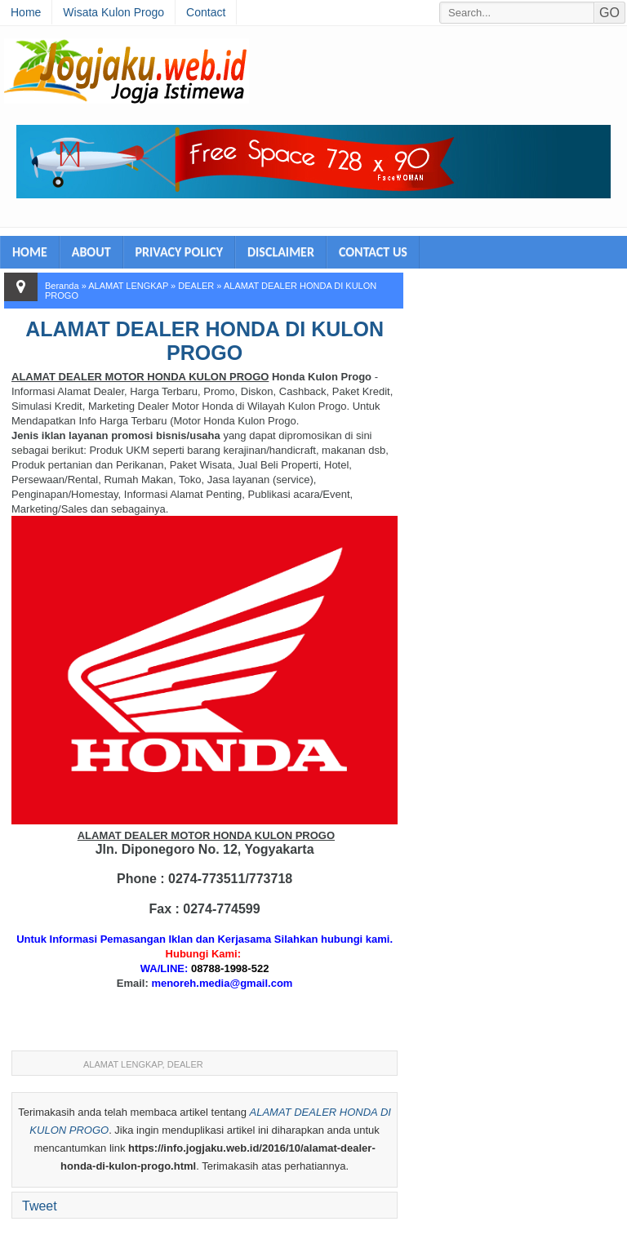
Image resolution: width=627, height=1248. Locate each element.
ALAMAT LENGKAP (128, 286)
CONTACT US (373, 252)
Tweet (39, 1206)
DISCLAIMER (280, 252)
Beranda (62, 286)
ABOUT (91, 252)
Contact (205, 12)
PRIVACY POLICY (179, 252)
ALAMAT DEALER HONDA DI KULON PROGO (204, 341)
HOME (29, 252)
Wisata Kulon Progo (113, 12)
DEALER (196, 286)
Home (26, 12)
